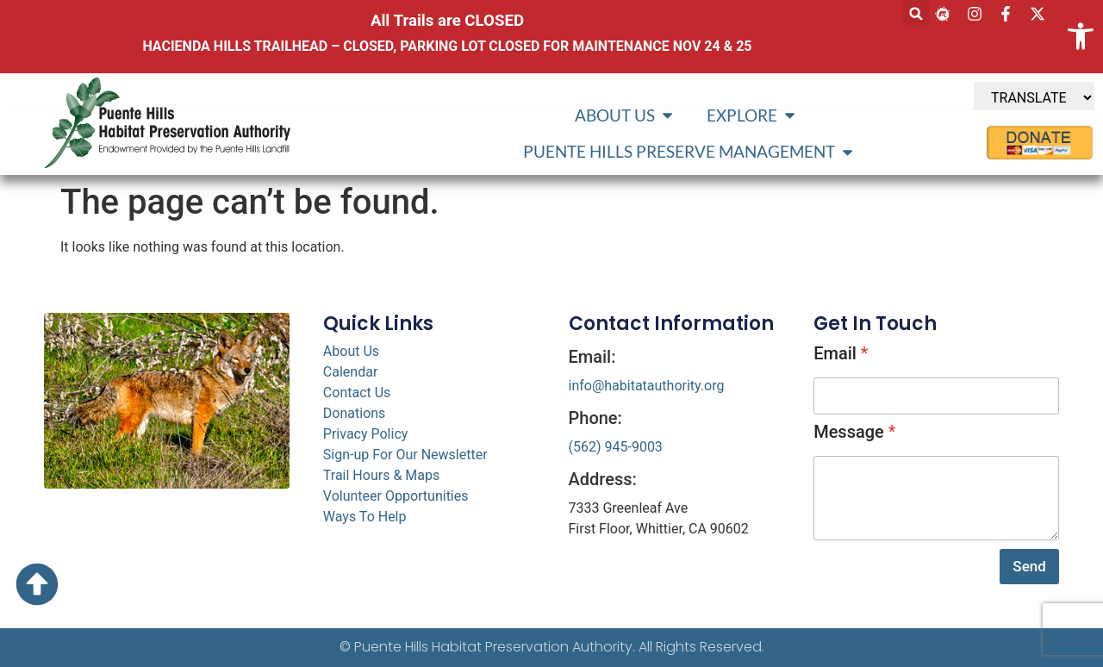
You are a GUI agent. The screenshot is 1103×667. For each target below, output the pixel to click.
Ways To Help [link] (365, 516)
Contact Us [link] (357, 392)
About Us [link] (351, 351)
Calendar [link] (350, 372)
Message (854, 431)
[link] (1080, 36)
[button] (916, 13)
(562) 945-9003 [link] (616, 447)
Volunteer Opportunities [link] (396, 496)
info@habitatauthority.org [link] (647, 385)
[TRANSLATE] (1034, 98)
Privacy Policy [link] (365, 434)
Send (1029, 566)
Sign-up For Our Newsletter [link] (405, 454)
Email (840, 353)
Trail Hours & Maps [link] (381, 475)
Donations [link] (354, 413)
